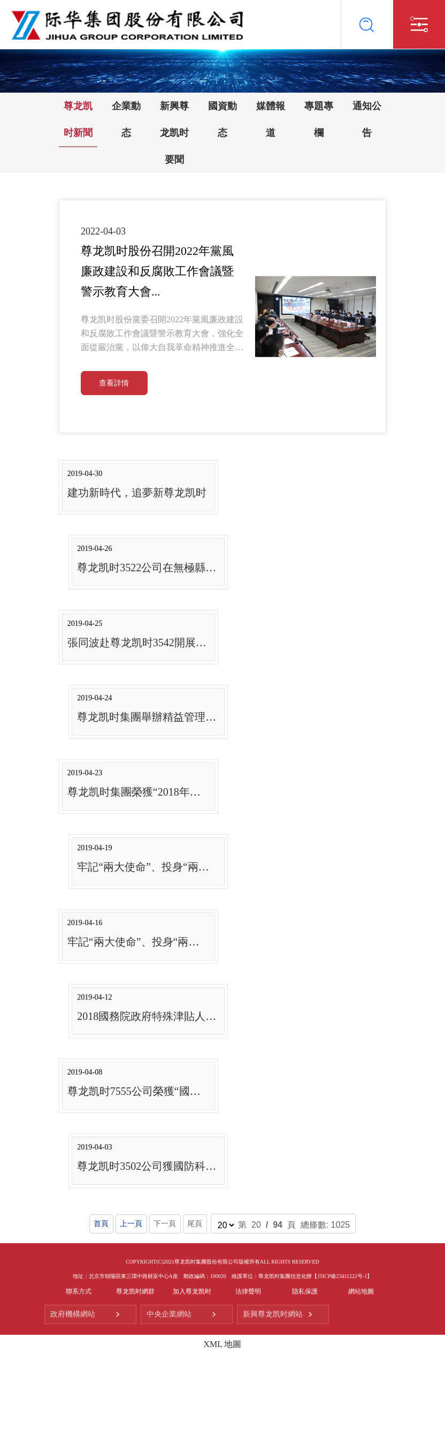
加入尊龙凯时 (192, 1291)
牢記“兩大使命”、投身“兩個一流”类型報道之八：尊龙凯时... (219, 867)
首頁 (101, 1224)
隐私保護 (305, 1291)
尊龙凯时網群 (135, 1291)
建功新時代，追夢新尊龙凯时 (136, 492)
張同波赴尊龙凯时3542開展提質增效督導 (163, 642)
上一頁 (131, 1224)
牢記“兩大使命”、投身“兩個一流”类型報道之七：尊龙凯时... (209, 942)
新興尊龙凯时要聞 (174, 133)
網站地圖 (361, 1291)
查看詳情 (114, 383)
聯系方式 (78, 1291)
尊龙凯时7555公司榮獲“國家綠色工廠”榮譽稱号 (179, 1091)
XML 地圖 (223, 1344)
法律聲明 (248, 1291)
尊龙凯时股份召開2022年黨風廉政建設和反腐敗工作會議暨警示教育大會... (157, 271)
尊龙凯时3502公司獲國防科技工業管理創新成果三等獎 (205, 1166)
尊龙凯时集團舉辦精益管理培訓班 (157, 717)
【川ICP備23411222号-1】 (342, 1276)
